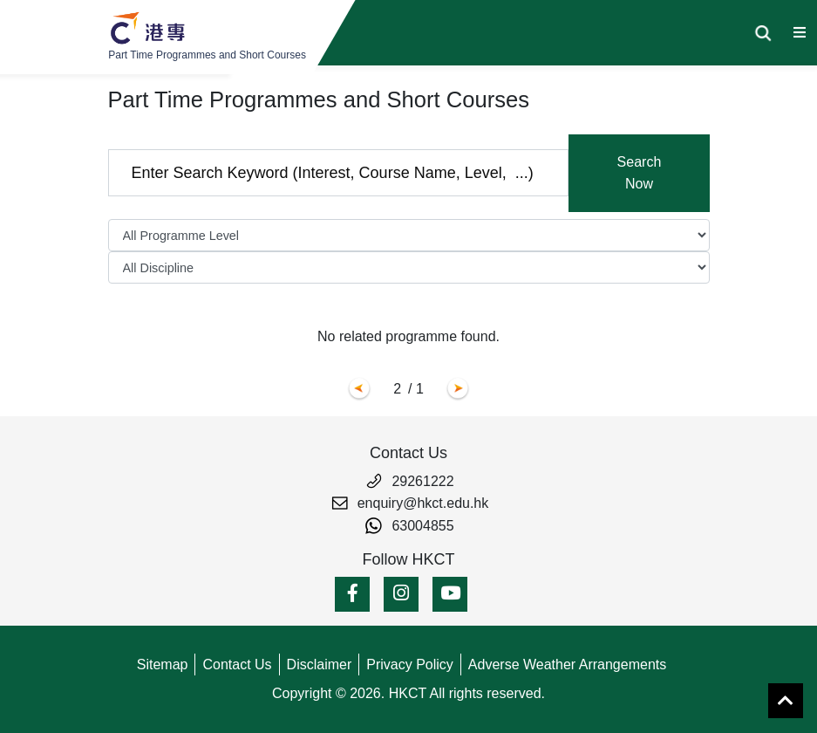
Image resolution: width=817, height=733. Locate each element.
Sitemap (162, 664)
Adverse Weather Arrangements (567, 664)
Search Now (639, 173)
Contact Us (236, 664)
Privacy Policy (409, 664)
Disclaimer (319, 664)
